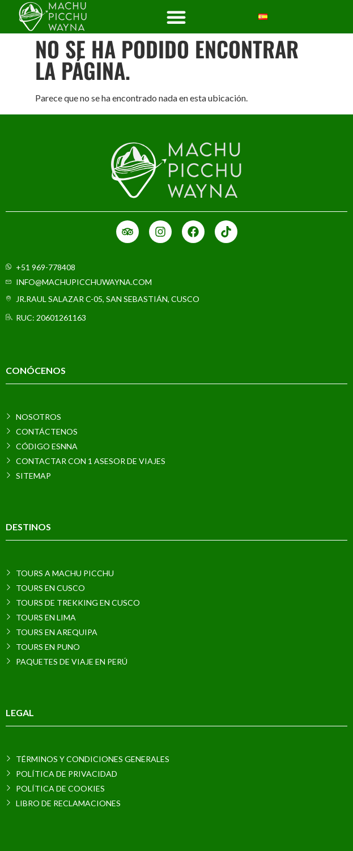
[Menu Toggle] (176, 17)
